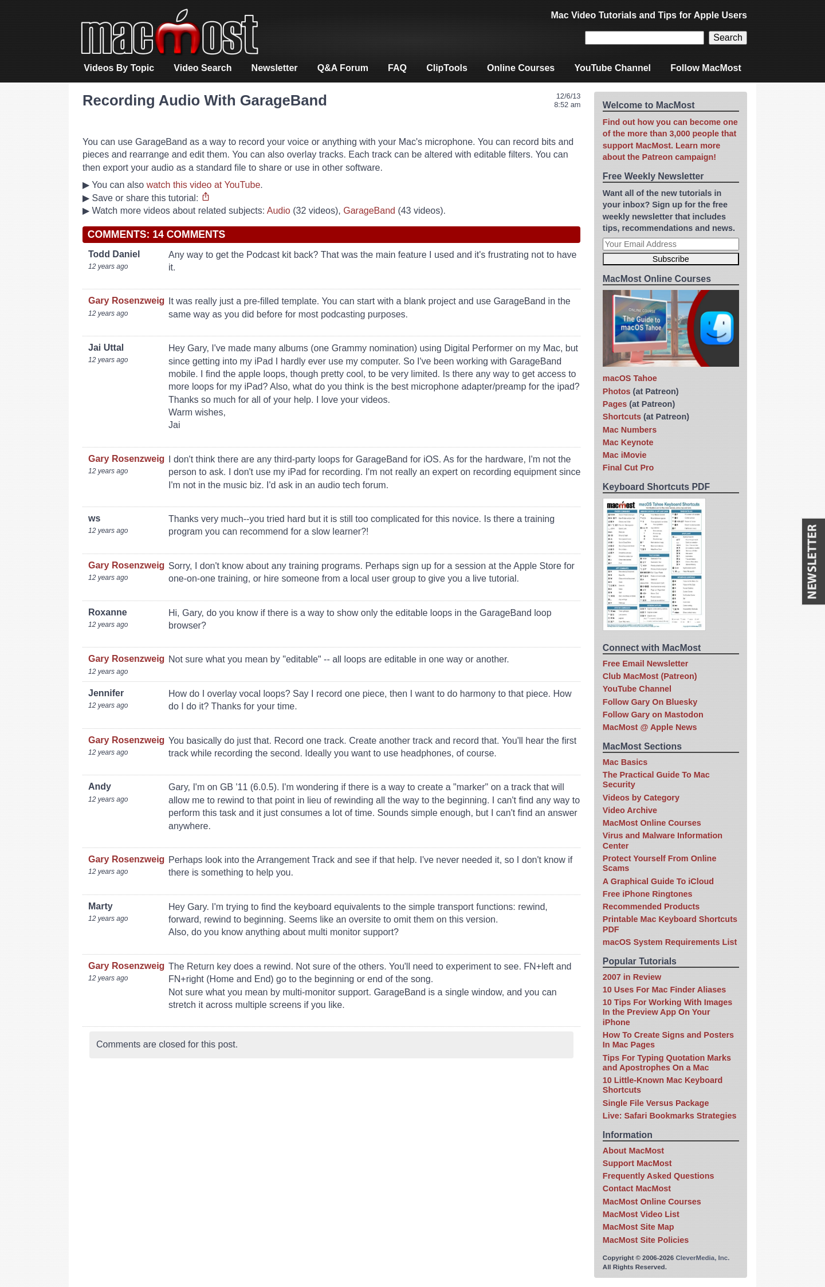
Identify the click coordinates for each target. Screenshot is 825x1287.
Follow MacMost (705, 68)
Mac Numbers (630, 429)
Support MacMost (637, 1163)
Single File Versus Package (656, 1103)
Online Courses (521, 68)
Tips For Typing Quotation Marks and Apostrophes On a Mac (667, 1062)
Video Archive (630, 810)
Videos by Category (641, 797)
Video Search (202, 68)
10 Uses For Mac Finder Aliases (664, 989)
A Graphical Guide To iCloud (658, 881)
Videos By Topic (119, 68)
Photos (617, 391)
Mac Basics (625, 762)
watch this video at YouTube (204, 185)
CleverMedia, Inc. (702, 1257)
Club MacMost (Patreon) (650, 676)
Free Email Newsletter (646, 663)
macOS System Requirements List (670, 942)
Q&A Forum (342, 68)
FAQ (397, 68)
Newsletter (275, 68)
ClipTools (446, 68)
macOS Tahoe (630, 378)
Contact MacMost (637, 1188)
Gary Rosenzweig (126, 300)
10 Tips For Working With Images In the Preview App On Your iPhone (667, 1012)
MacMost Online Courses (652, 822)
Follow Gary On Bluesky (650, 702)
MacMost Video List (641, 1214)
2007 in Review (632, 977)
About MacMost (633, 1150)
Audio (278, 210)
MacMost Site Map (638, 1226)
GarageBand (369, 210)
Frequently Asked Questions (658, 1175)
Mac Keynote (628, 442)
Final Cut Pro (628, 467)
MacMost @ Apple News (650, 727)
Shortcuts (622, 416)
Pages (615, 404)
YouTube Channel (612, 68)
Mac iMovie (625, 455)
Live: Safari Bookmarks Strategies (670, 1115)
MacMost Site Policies (646, 1240)
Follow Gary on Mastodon (653, 714)
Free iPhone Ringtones (648, 893)
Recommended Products (651, 906)
